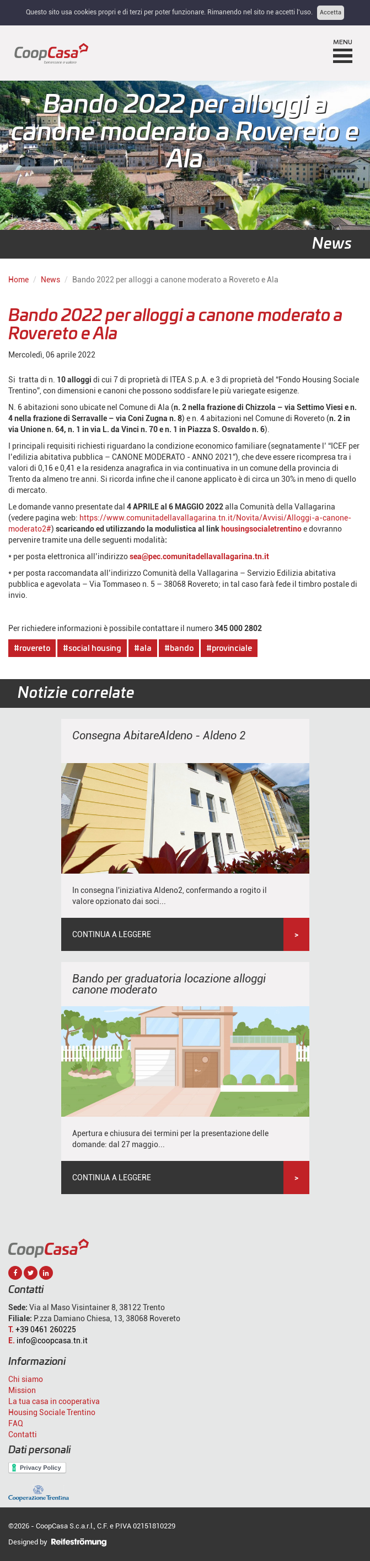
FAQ (15, 1423)
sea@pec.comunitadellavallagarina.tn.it (199, 556)
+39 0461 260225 (45, 1329)
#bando (179, 649)
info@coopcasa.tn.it (52, 1340)
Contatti (22, 1434)
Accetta (330, 12)
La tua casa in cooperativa (54, 1401)
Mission (22, 1390)
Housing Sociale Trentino (51, 1412)
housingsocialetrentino (261, 528)
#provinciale (229, 649)
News (50, 279)
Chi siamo (25, 1379)
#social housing (92, 649)
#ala (143, 649)
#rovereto (32, 649)
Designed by (57, 1542)
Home (18, 279)
